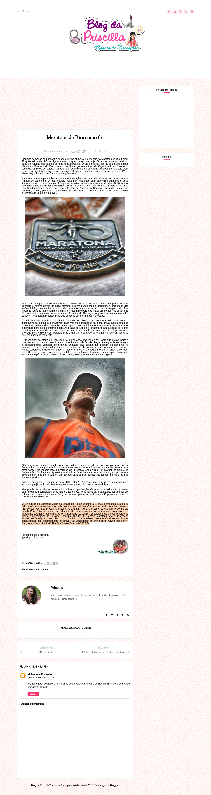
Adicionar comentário (32, 703)
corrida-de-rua (55, 151)
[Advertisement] (75, 107)
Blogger (114, 785)
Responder (33, 694)
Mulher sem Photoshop (40, 674)
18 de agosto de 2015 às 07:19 (41, 677)
